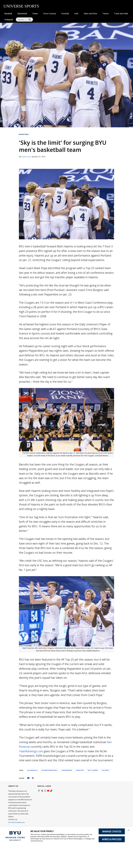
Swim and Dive (90, 13)
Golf (76, 13)
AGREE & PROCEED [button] (111, 839)
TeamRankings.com (31, 751)
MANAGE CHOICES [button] (112, 831)
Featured (105, 770)
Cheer (35, 13)
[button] (129, 831)
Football (65, 13)
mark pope (80, 770)
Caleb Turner (27, 157)
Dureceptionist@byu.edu (17, 822)
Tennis (105, 13)
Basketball (22, 13)
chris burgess (67, 770)
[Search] (24, 19)
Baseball (8, 13)
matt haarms (93, 770)
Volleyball (8, 19)
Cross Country (49, 13)
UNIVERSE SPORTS (21, 6)
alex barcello (32, 770)
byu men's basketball (49, 770)
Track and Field (121, 13)
